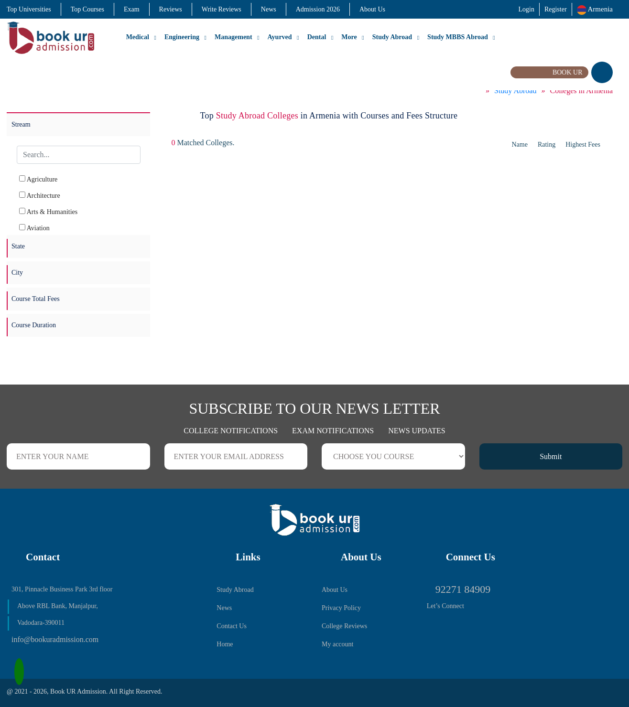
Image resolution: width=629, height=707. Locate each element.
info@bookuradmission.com (54, 639)
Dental (316, 37)
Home (225, 644)
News (268, 9)
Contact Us (232, 626)
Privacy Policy (341, 607)
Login (526, 9)
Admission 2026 (318, 9)
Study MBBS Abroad (457, 37)
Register (555, 9)
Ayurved (280, 37)
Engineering (181, 37)
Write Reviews (221, 9)
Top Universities (29, 9)
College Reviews (344, 626)
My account (337, 644)
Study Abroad (392, 37)
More (349, 37)
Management (233, 37)
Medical (137, 37)
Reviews (170, 9)
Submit (551, 456)
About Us (372, 9)
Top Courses (87, 9)
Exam (132, 9)
